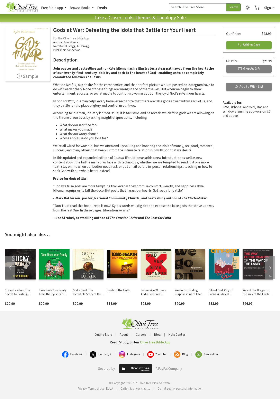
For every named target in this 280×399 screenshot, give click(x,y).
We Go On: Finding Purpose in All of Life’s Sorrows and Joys (189, 294)
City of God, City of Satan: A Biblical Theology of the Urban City (223, 296)
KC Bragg (83, 46)
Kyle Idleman (71, 42)
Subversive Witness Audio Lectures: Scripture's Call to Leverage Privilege (153, 296)
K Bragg (70, 46)
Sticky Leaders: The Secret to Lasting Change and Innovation (19, 294)
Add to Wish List (249, 86)
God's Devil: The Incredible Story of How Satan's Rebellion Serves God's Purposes (88, 296)
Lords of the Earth (118, 290)
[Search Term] (197, 7)
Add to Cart (249, 44)
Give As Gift (249, 68)
